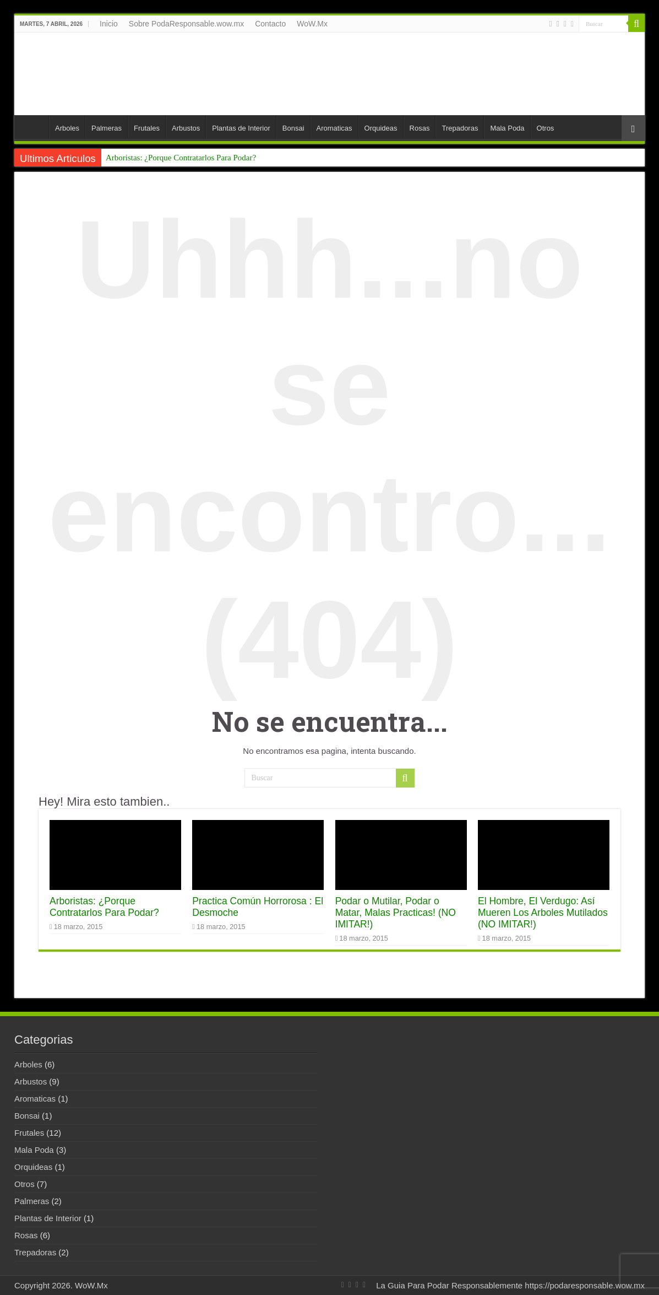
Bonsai (293, 128)
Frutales (147, 128)
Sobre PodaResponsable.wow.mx (186, 23)
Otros (545, 128)
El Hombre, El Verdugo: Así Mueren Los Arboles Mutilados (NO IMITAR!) (543, 912)
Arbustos (186, 128)
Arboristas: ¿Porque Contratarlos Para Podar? (181, 157)
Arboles (67, 128)
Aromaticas (334, 128)
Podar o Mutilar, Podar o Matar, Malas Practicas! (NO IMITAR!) (395, 912)
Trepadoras (460, 128)
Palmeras (106, 128)
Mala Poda (507, 128)
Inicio (109, 23)
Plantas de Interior (241, 128)
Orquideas (380, 128)
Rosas (420, 128)
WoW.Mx (312, 23)
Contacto (270, 23)
